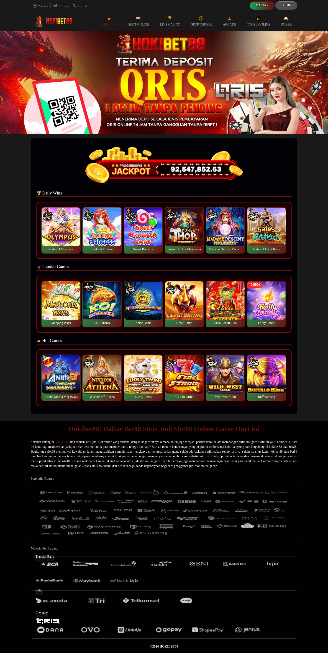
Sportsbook (201, 21)
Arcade (229, 21)
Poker (286, 21)
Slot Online (138, 21)
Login (286, 5)
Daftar (262, 5)
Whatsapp (40, 6)
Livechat (80, 6)
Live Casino (170, 21)
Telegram (60, 6)
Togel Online (258, 21)
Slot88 (209, 456)
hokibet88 (61, 442)
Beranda (109, 21)
